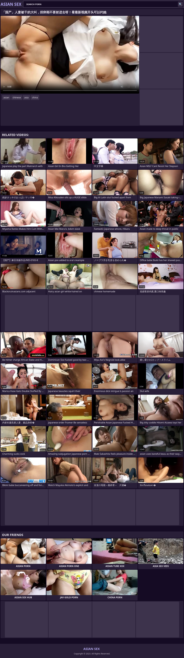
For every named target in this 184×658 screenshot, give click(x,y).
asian (6, 97)
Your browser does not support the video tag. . (70, 55)
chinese (17, 97)
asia (26, 97)
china (35, 97)
